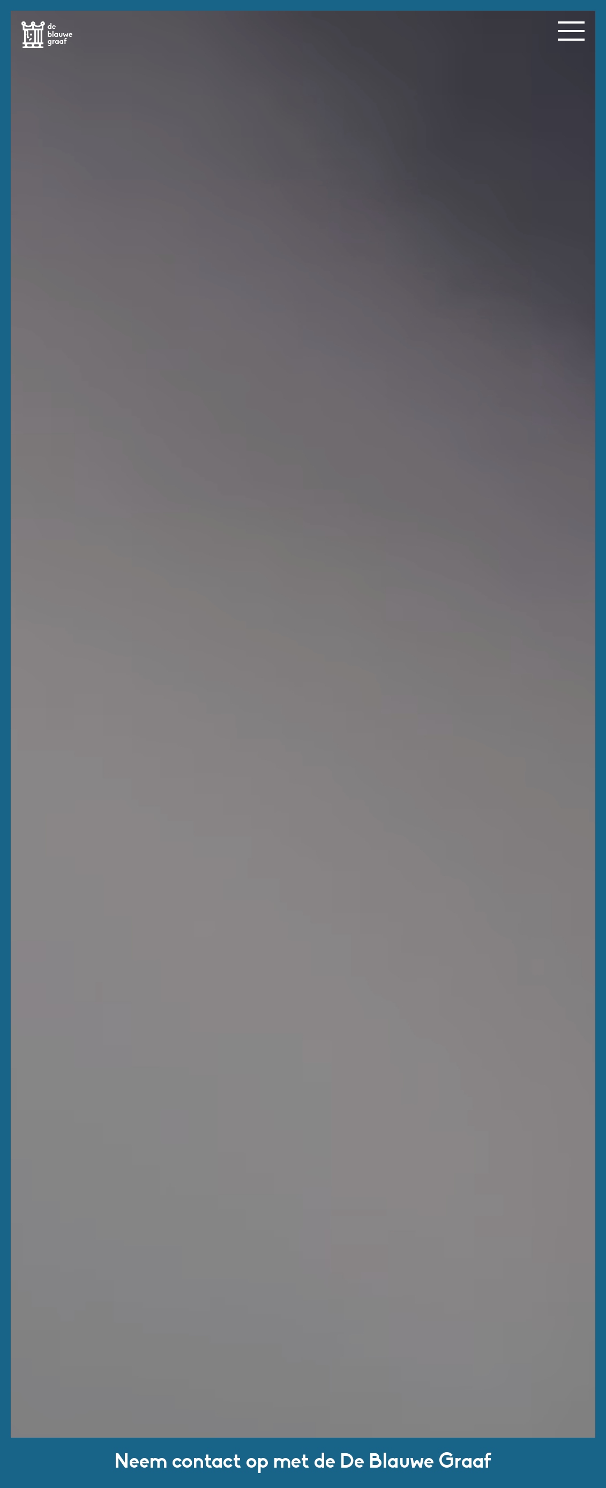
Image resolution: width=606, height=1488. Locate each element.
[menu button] (571, 31)
